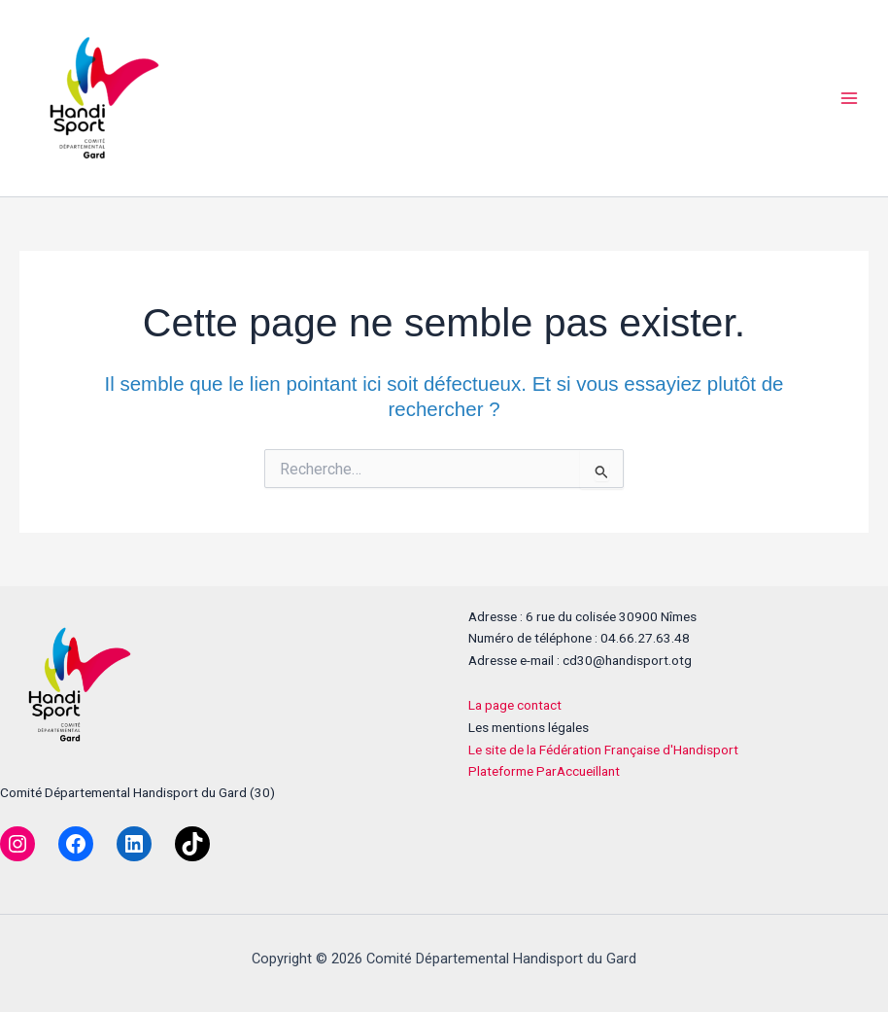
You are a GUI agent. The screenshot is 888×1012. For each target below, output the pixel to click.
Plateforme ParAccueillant (544, 771)
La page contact (515, 705)
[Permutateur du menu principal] (850, 99)
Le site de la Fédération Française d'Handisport (603, 749)
